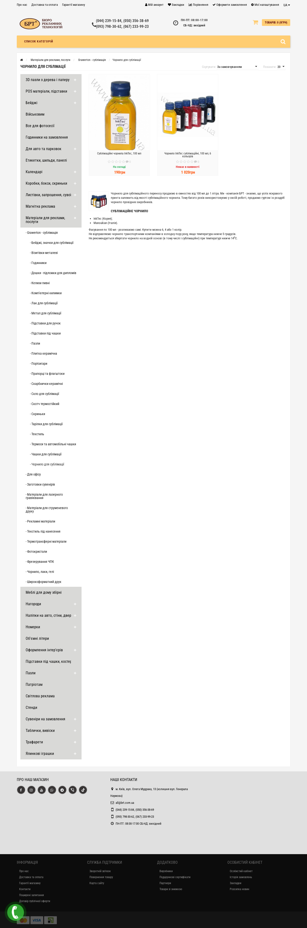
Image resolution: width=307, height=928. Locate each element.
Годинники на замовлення (47, 137)
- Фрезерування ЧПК (40, 562)
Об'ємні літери (37, 638)
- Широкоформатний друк (43, 582)
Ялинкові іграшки (40, 753)
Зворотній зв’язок (100, 871)
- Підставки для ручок (45, 323)
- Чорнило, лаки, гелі (40, 572)
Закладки (235, 883)
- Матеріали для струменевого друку (47, 509)
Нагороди (33, 604)
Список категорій (38, 41)
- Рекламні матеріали (40, 521)
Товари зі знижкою (170, 889)
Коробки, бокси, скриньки (46, 183)
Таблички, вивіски (40, 730)
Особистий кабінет (241, 871)
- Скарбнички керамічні (46, 384)
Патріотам (34, 684)
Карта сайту (96, 883)
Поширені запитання (31, 895)
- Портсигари (38, 363)
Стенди (31, 707)
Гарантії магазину (73, 4)
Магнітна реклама (40, 206)
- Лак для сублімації (44, 303)
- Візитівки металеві (44, 253)
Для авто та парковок (43, 149)
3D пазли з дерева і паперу (48, 79)
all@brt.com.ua (125, 803)
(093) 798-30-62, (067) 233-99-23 (122, 26)
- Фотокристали (36, 551)
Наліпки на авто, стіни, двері (49, 615)
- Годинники (38, 263)
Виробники (166, 871)
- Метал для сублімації (45, 313)
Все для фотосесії (40, 125)
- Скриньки (37, 414)
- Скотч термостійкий (44, 404)
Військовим (35, 114)
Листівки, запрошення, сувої (48, 195)
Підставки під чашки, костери (50, 661)
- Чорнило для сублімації (47, 464)
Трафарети (34, 742)
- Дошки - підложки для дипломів (53, 273)
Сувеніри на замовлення (45, 719)
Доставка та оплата (44, 4)
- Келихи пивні (40, 283)
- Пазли (35, 343)
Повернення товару (101, 877)
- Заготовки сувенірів (40, 484)
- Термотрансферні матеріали (46, 541)
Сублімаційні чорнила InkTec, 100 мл (119, 153)
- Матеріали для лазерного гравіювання (44, 496)
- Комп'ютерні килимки (46, 293)
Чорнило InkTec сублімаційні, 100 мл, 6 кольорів (187, 155)
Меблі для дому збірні (44, 592)
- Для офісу (33, 474)
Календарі (34, 172)
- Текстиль (37, 434)
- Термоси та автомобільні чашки (53, 444)
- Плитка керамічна (43, 353)
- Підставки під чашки (45, 333)
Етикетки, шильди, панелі (46, 160)
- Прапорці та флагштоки (47, 374)
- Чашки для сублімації (45, 454)
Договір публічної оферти (34, 901)
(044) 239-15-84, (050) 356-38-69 (122, 20)
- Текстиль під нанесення (43, 531)
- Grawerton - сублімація (42, 233)
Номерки (33, 627)
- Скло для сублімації (44, 394)
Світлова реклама (40, 696)
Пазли (30, 673)
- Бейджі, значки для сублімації (51, 243)
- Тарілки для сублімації (46, 424)
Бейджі (31, 102)
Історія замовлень (241, 877)
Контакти (24, 889)
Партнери (165, 883)
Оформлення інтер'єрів (44, 650)
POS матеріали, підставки (46, 91)
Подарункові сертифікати (174, 877)
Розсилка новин (239, 889)
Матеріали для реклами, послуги (45, 220)
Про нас (22, 4)
